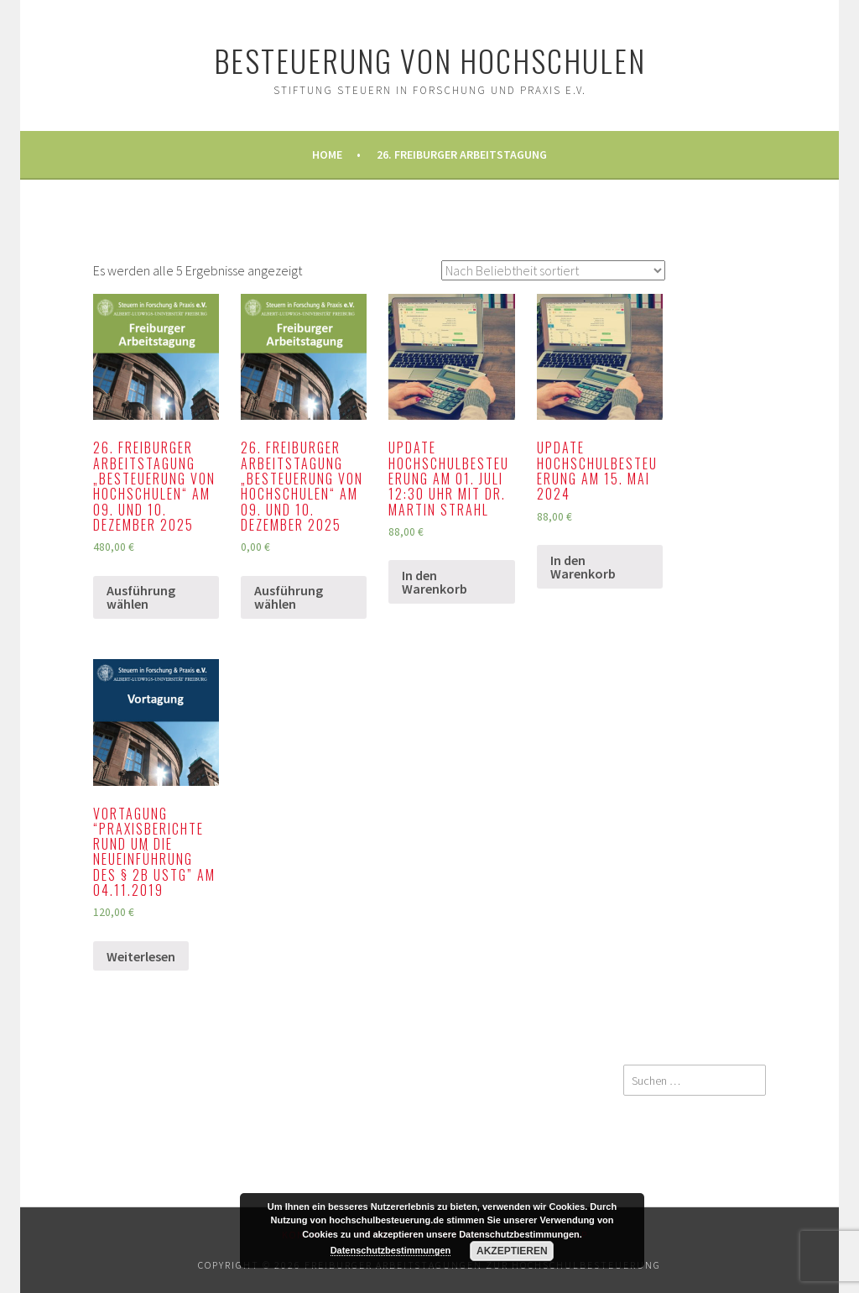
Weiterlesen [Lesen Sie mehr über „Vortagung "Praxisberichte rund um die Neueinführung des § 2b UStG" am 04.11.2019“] (141, 956)
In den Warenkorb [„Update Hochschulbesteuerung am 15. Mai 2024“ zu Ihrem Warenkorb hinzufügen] (583, 567)
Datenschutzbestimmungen (391, 1250)
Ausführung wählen (141, 597)
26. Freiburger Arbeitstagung (462, 154)
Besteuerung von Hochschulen (430, 60)
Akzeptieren (512, 1251)
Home (327, 154)
